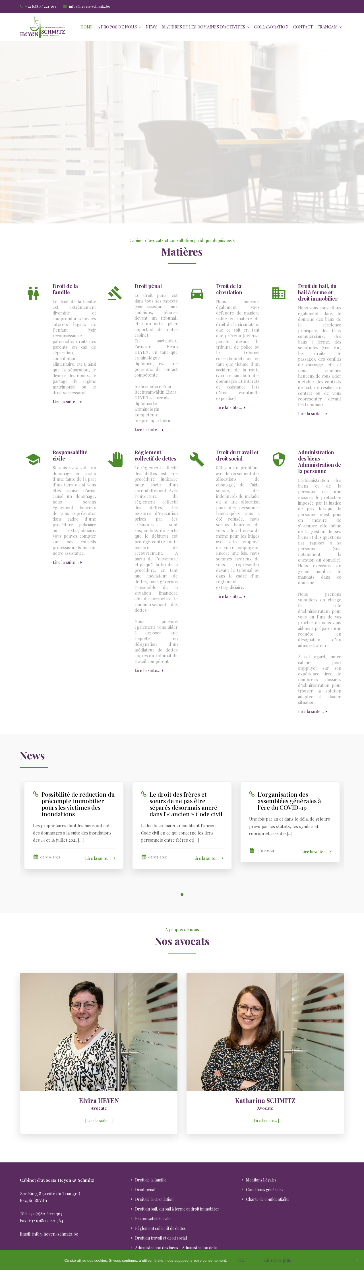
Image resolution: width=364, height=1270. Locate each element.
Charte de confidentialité (267, 1199)
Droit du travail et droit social (237, 455)
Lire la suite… (67, 401)
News (152, 27)
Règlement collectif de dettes (155, 455)
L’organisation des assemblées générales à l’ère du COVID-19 (289, 801)
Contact (303, 27)
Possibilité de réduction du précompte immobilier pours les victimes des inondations (78, 804)
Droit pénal (148, 286)
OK (241, 1260)
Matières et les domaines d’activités (203, 27)
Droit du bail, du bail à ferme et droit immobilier (318, 292)
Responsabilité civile (70, 455)
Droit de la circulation (229, 289)
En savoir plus (277, 1260)
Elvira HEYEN (99, 1100)
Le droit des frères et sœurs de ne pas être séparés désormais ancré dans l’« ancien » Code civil (186, 804)
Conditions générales (264, 1189)
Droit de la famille (65, 289)
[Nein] (357, 1260)
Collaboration (271, 27)
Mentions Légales (261, 1180)
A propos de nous (117, 27)
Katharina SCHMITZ (265, 1100)
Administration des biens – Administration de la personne (319, 461)
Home (86, 27)
